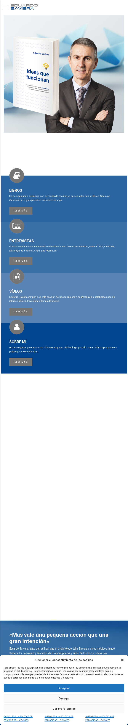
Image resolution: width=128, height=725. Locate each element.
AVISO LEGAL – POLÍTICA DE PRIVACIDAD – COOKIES (18, 718)
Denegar (64, 698)
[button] (122, 660)
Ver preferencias (64, 708)
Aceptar (64, 688)
